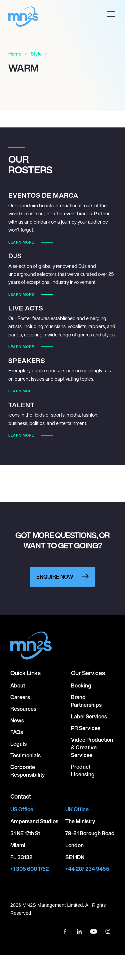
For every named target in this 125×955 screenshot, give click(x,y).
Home (14, 53)
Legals (18, 744)
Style (36, 53)
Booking (81, 685)
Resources (23, 709)
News (17, 720)
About (17, 685)
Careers (20, 697)
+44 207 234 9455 (87, 869)
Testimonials (25, 755)
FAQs (16, 732)
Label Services (89, 716)
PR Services (85, 728)
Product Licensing (83, 770)
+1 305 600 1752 (29, 869)
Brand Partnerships (86, 701)
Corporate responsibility (27, 771)
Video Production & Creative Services (92, 747)
